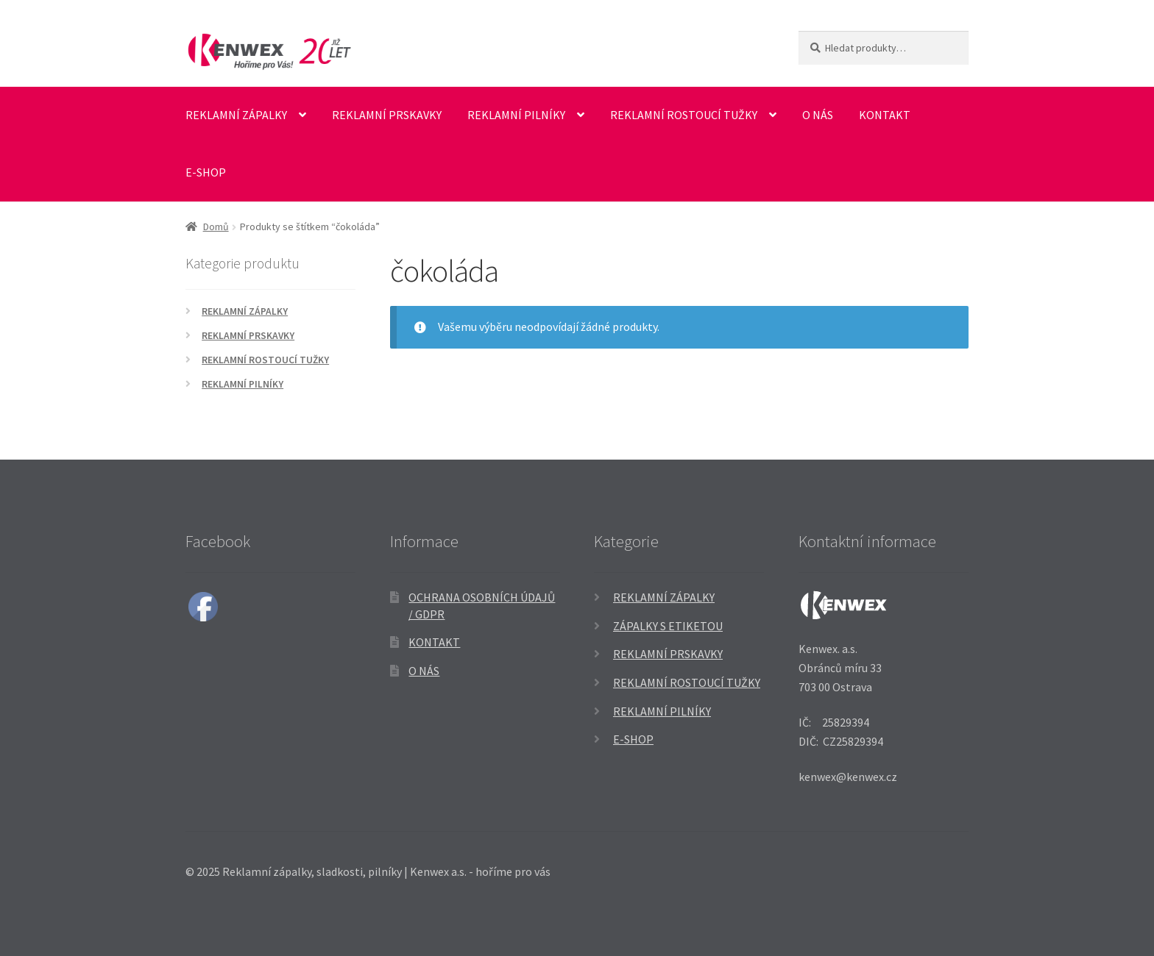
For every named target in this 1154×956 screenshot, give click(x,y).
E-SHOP (205, 172)
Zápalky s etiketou (668, 625)
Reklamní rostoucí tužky (683, 114)
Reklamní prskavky (387, 114)
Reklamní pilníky (516, 114)
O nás (817, 114)
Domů (216, 226)
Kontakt (884, 114)
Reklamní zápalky (236, 114)
